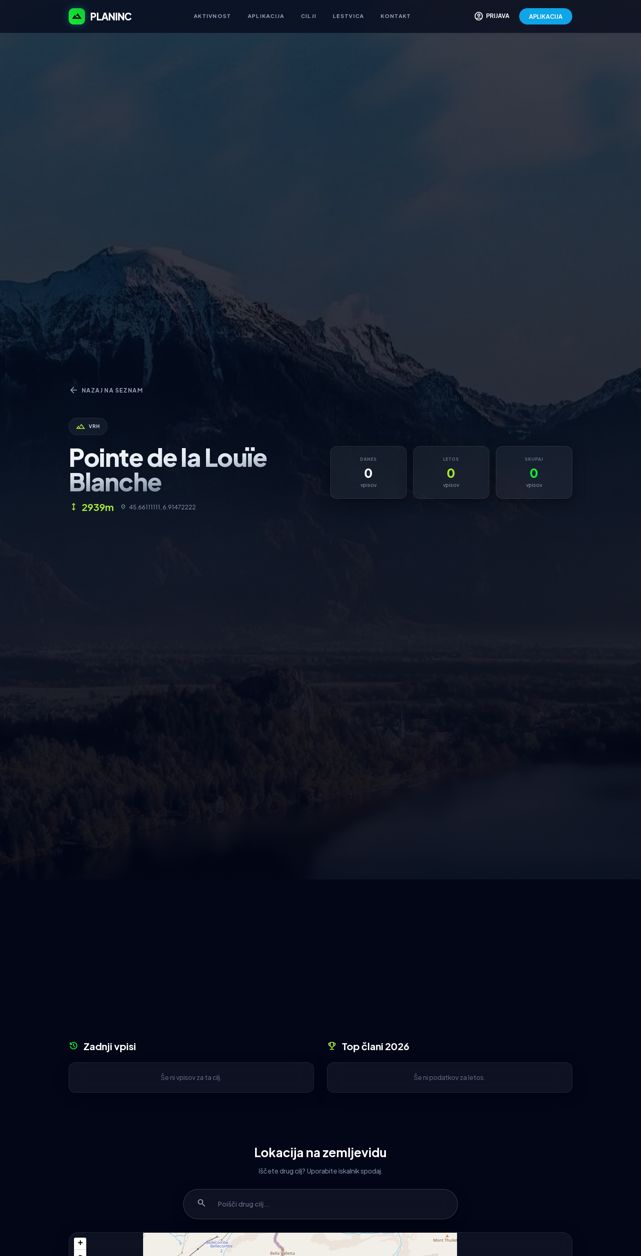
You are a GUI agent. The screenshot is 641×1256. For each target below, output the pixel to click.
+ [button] (80, 1244)
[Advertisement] (320, 963)
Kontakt (396, 16)
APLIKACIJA (546, 16)
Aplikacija (266, 16)
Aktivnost (212, 16)
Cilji (309, 16)
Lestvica (348, 16)
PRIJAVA (491, 16)
